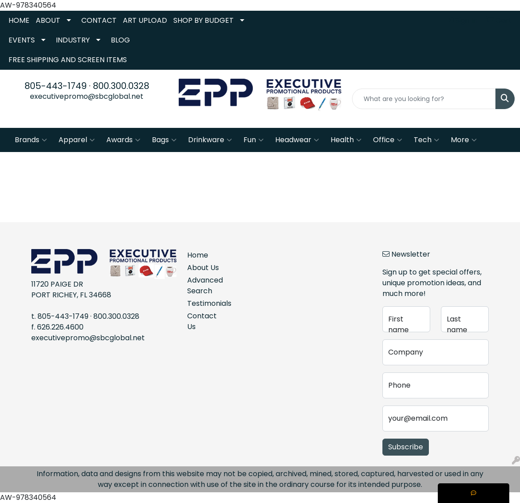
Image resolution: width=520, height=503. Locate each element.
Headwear (297, 140)
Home (197, 255)
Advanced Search (205, 285)
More (464, 140)
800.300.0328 (121, 86)
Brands (31, 140)
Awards (123, 140)
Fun (253, 140)
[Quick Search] (424, 99)
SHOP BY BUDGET (203, 20)
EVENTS (21, 40)
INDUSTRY (73, 40)
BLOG (120, 40)
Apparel (77, 140)
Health (346, 140)
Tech (426, 140)
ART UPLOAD (145, 20)
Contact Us (202, 321)
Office (387, 140)
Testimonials (206, 303)
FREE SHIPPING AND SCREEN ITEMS (67, 60)
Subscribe (405, 447)
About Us (203, 267)
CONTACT (99, 20)
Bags (164, 140)
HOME (18, 20)
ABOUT (48, 20)
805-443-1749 (56, 86)
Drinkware (210, 140)
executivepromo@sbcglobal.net (86, 96)
